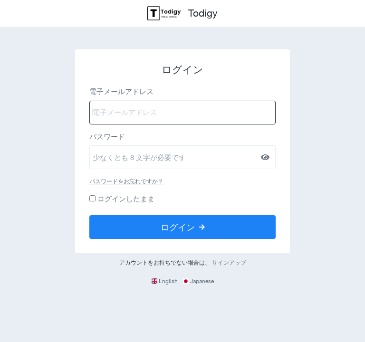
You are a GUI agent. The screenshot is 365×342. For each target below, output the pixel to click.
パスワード (107, 137)
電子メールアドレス (121, 91)
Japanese (198, 281)
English (165, 281)
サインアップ (229, 262)
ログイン (183, 227)
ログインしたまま (125, 199)
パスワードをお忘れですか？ (126, 181)
